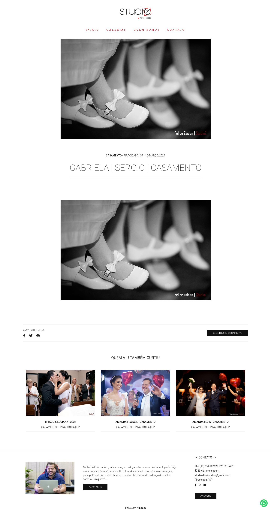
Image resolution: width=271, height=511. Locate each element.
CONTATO (176, 29)
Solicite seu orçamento (227, 333)
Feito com (135, 507)
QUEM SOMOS (147, 29)
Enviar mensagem (208, 470)
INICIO (92, 29)
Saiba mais (95, 487)
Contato (205, 496)
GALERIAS (116, 29)
